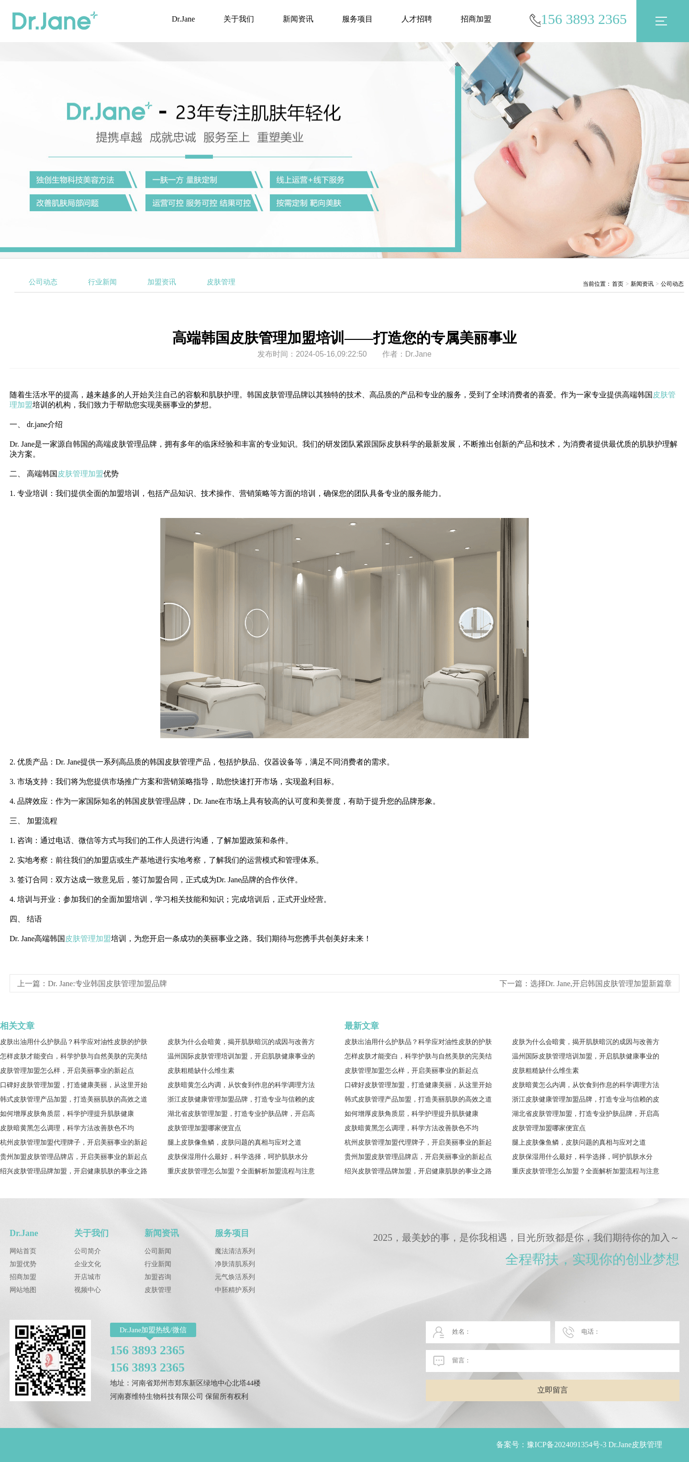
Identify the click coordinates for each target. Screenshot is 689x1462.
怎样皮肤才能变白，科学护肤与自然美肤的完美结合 (73, 1057)
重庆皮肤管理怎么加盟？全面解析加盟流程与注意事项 (241, 1172)
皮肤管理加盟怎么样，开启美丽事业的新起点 (67, 1070)
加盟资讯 (161, 282)
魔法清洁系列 (235, 1251)
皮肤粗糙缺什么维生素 (200, 1070)
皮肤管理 (221, 282)
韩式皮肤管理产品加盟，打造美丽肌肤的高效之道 (73, 1099)
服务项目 (357, 19)
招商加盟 (476, 19)
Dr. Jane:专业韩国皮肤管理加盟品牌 (107, 983)
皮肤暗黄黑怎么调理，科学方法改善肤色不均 (67, 1128)
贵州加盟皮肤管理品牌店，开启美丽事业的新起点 (73, 1156)
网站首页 (23, 1251)
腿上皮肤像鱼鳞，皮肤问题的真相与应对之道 (234, 1142)
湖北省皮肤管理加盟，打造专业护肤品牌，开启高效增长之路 (241, 1114)
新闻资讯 (298, 19)
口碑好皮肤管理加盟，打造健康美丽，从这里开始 (73, 1085)
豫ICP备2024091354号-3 (566, 1444)
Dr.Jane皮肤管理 (635, 1444)
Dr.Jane (183, 19)
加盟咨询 (157, 1277)
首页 (617, 284)
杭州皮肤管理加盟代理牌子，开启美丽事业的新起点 (73, 1143)
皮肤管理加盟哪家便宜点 (204, 1128)
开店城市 (87, 1277)
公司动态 (43, 282)
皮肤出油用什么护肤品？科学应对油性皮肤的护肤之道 (73, 1042)
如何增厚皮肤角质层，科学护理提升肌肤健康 (67, 1113)
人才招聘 (416, 19)
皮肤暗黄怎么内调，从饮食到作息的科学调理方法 (241, 1085)
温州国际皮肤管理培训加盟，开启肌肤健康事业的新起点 (241, 1057)
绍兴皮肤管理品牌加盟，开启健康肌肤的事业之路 (73, 1171)
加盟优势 (23, 1264)
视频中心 (87, 1289)
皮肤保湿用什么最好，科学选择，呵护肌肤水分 (237, 1156)
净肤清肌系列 (235, 1264)
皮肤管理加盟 (80, 474)
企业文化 (87, 1264)
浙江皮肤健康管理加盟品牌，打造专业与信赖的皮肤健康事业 (241, 1100)
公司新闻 (157, 1251)
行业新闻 (102, 282)
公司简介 (87, 1251)
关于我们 (238, 19)
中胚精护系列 (235, 1289)
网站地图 (23, 1289)
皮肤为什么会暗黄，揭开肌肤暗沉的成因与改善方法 (241, 1042)
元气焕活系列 (235, 1277)
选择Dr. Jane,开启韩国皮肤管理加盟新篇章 (601, 983)
